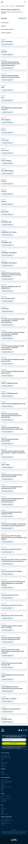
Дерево (2, 759)
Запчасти (3, 788)
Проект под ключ (4, 779)
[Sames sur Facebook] (24, 730)
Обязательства (4, 808)
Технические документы (6, 798)
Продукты (7, 6)
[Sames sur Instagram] (26, 730)
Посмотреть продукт (7, 44)
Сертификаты (3, 800)
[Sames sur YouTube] (21, 730)
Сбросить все (23, 18)
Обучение (3, 784)
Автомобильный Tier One (6, 756)
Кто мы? (2, 807)
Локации (2, 810)
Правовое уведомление (5, 819)
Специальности (4, 766)
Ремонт (2, 789)
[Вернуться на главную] (2, 2)
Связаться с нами (4, 814)
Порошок (3, 772)
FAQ (1, 791)
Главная (2, 6)
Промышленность (4, 763)
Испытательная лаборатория (7, 781)
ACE (1, 760)
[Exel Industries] (14, 840)
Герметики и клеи (4, 774)
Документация (4, 801)
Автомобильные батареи (6, 757)
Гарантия (3, 785)
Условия (2, 824)
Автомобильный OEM (5, 755)
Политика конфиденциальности (7, 820)
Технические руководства (6, 795)
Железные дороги (4, 762)
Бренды (2, 811)
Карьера (2, 812)
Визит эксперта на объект (6, 782)
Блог (2, 797)
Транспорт (3, 765)
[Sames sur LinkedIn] (19, 730)
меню (25, 1)
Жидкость (12, 6)
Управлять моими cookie (6, 823)
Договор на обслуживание (6, 786)
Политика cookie (4, 821)
